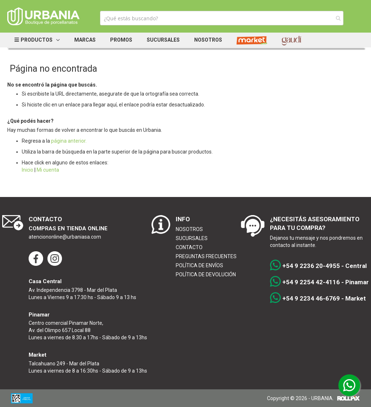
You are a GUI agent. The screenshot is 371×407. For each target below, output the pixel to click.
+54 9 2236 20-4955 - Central (318, 266)
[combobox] (221, 18)
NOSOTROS (189, 229)
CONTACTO (189, 247)
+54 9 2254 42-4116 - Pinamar (319, 282)
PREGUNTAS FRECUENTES (206, 256)
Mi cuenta (48, 170)
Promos (121, 40)
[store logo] (43, 16)
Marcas (85, 40)
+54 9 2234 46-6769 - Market (318, 299)
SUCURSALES (192, 238)
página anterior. (69, 141)
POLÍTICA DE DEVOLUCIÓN (206, 274)
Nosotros (208, 40)
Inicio (27, 170)
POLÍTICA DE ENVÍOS (199, 265)
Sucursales (163, 40)
